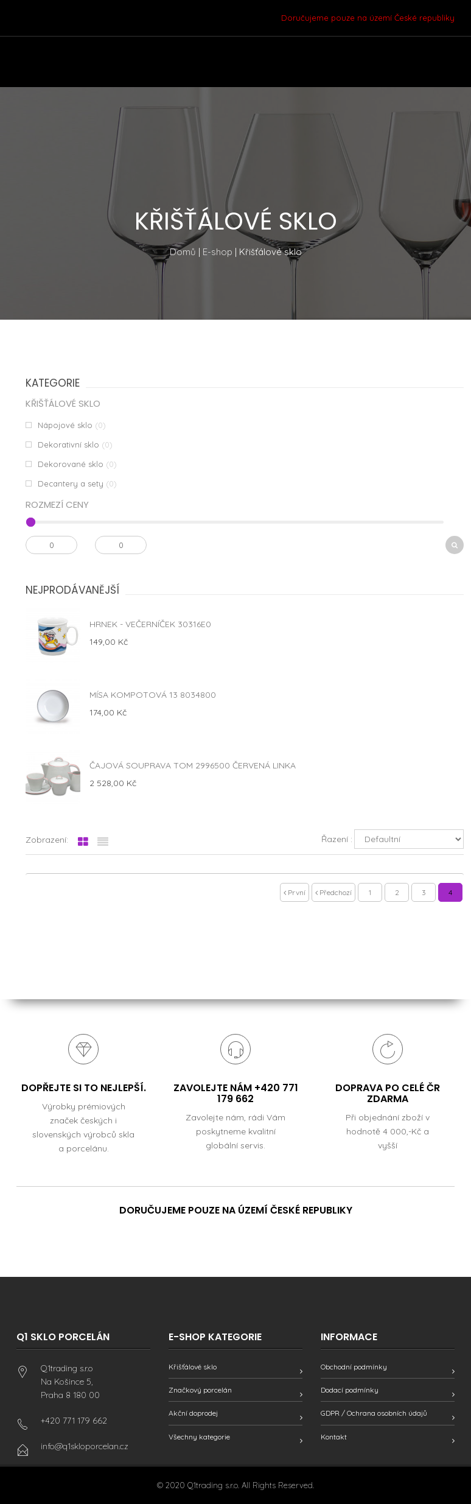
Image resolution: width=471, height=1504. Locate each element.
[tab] (83, 842)
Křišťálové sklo (193, 1366)
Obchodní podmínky (354, 1366)
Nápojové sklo (65, 425)
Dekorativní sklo (68, 444)
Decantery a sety (70, 483)
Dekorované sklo (70, 464)
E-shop (217, 252)
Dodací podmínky (350, 1389)
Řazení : (336, 839)
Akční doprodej (193, 1413)
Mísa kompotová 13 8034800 (152, 694)
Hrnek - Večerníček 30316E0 (150, 624)
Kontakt (334, 1436)
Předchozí (333, 892)
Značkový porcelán (200, 1389)
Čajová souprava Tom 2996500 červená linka (192, 765)
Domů (183, 252)
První (294, 892)
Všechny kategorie (199, 1436)
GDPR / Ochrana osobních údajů (374, 1413)
